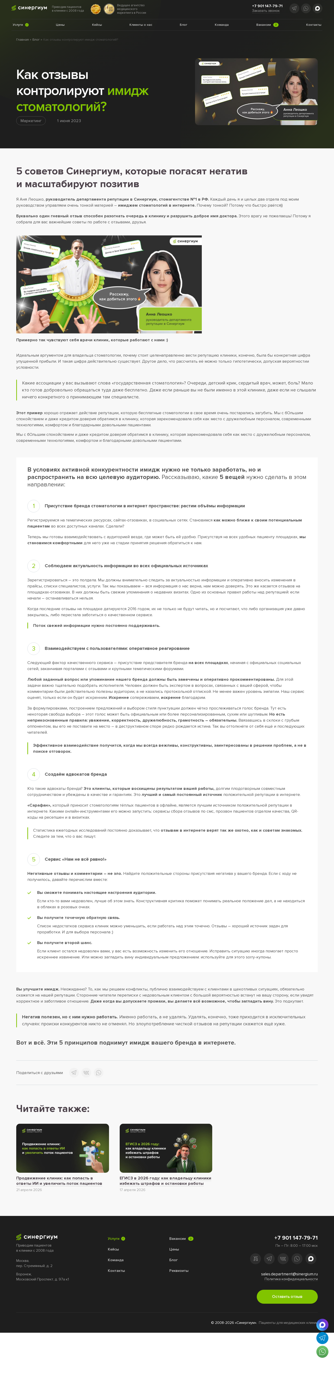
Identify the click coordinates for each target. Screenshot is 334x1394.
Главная (22, 40)
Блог (36, 40)
